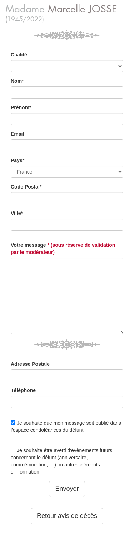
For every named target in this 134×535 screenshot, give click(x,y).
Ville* (17, 213)
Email (17, 134)
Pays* (17, 160)
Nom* (17, 81)
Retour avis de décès (67, 515)
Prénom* (21, 107)
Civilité (19, 55)
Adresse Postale (30, 364)
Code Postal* (26, 187)
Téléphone (23, 390)
